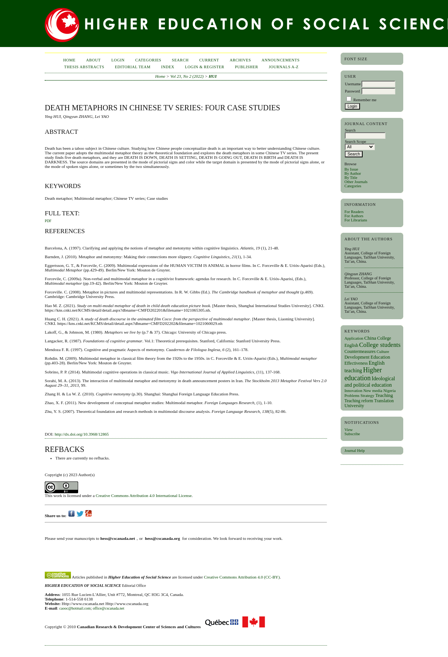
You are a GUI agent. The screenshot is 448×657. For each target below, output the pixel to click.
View (348, 430)
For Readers (354, 212)
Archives (240, 60)
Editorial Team (133, 67)
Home (69, 60)
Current (209, 60)
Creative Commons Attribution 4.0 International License (144, 495)
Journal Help (354, 450)
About (93, 60)
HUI (213, 76)
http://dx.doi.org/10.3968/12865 (82, 434)
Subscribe (352, 434)
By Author (352, 173)
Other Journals (356, 182)
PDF (48, 221)
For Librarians (355, 220)
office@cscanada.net (108, 608)
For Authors (353, 216)
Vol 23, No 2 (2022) (187, 76)
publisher (246, 67)
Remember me (365, 100)
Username (353, 84)
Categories (352, 186)
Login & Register (205, 67)
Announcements (281, 60)
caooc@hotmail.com (75, 608)
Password (352, 91)
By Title (350, 178)
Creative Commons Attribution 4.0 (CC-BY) (242, 577)
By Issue (351, 169)
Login (117, 60)
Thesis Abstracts (84, 67)
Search (180, 60)
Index (167, 67)
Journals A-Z (284, 67)
